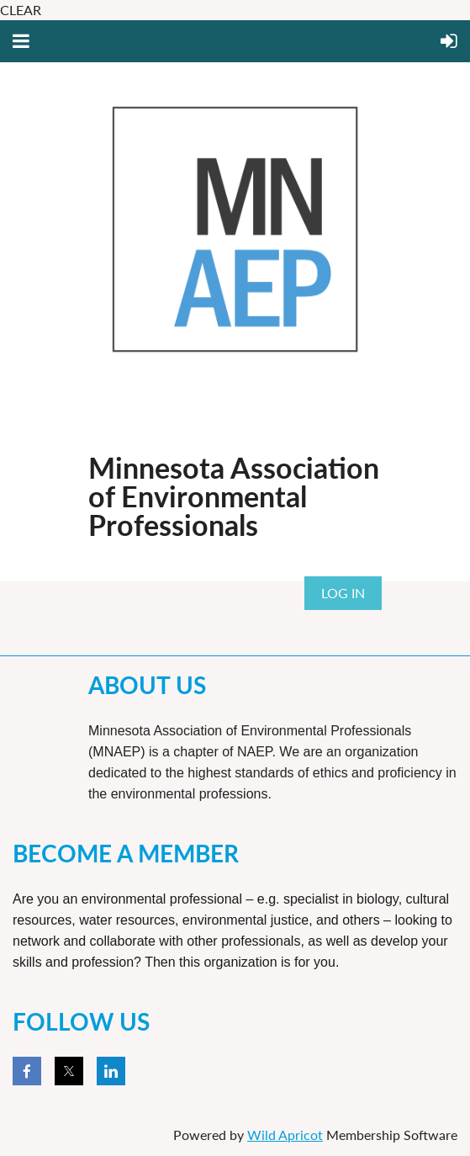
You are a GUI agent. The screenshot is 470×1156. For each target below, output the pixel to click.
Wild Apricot (285, 1135)
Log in (343, 593)
